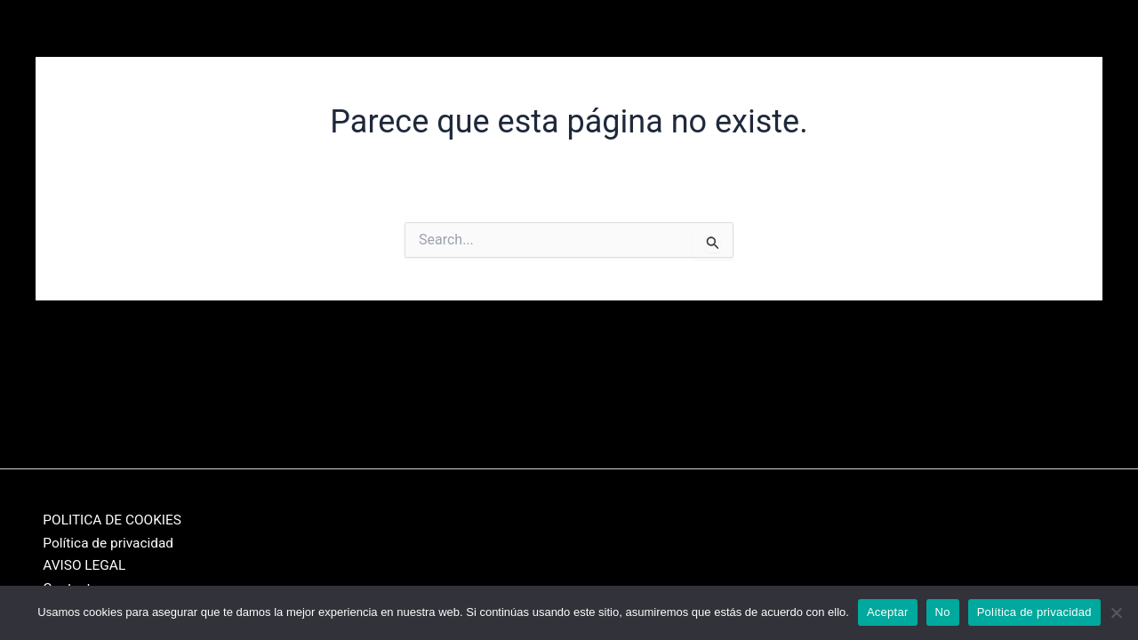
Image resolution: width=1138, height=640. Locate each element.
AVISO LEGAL (78, 564)
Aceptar (888, 612)
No (942, 612)
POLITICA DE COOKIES (108, 516)
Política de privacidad (103, 540)
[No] (1116, 612)
